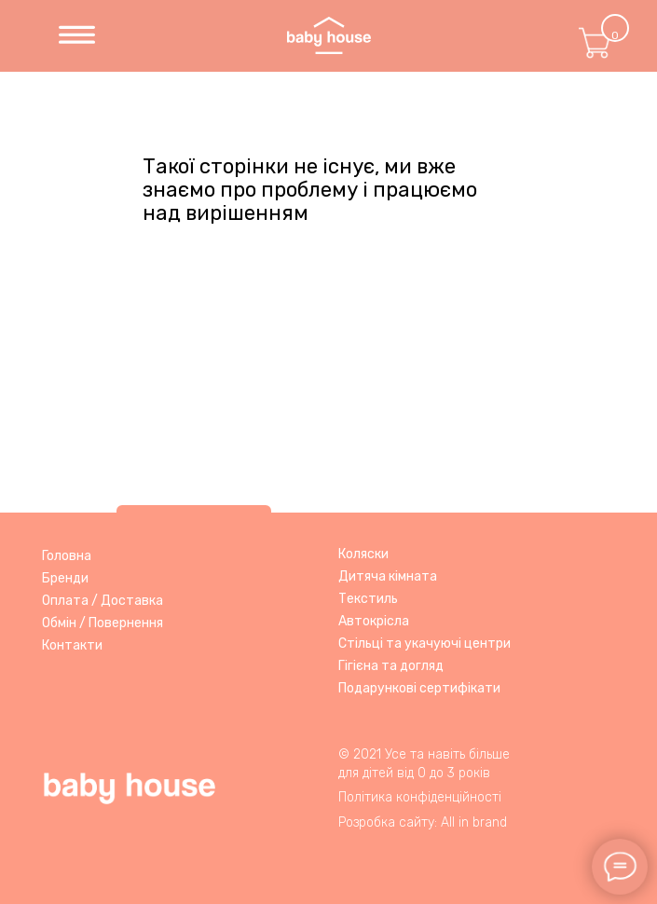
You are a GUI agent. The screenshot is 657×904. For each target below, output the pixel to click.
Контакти (72, 645)
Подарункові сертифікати (419, 688)
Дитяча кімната (387, 576)
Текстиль (368, 599)
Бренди (65, 578)
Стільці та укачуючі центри (424, 643)
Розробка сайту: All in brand (422, 822)
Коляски (363, 554)
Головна (66, 556)
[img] (77, 36)
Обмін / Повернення (102, 623)
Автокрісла (373, 621)
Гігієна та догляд (391, 666)
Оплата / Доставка (102, 601)
